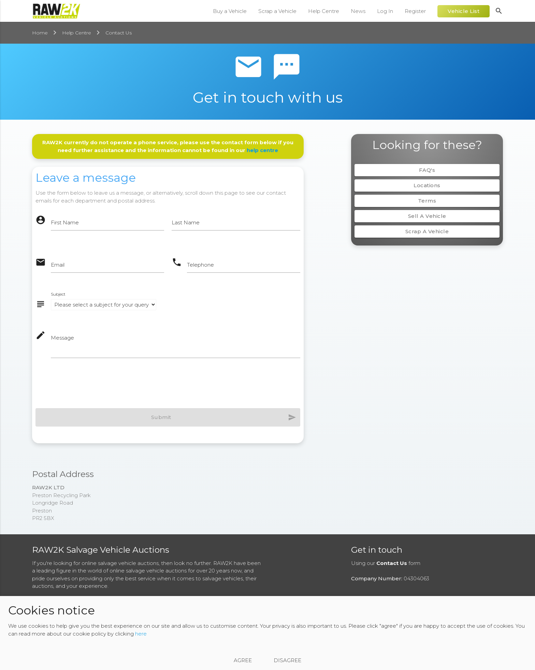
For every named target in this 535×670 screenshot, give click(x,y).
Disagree (287, 660)
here (141, 633)
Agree (243, 660)
